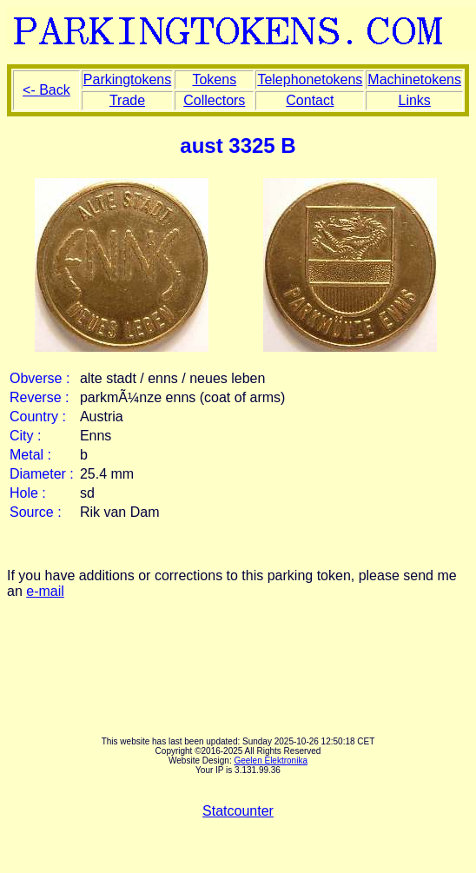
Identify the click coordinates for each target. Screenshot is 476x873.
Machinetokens (414, 79)
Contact (310, 100)
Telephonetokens (309, 79)
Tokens (214, 79)
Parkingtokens (127, 79)
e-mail (45, 591)
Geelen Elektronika (270, 760)
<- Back (46, 90)
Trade (127, 100)
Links (415, 100)
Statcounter (238, 811)
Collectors (214, 100)
